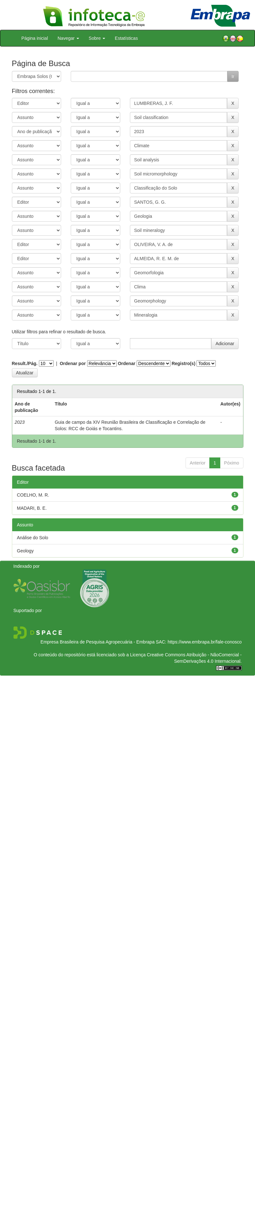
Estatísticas (126, 38)
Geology (25, 550)
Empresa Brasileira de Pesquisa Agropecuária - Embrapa (98, 641)
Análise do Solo (32, 537)
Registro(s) (184, 363)
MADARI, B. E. (32, 508)
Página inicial (35, 38)
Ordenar (126, 363)
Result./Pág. (25, 363)
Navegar (68, 38)
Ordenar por (73, 363)
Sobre (97, 38)
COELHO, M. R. (33, 495)
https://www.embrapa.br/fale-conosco (204, 641)
